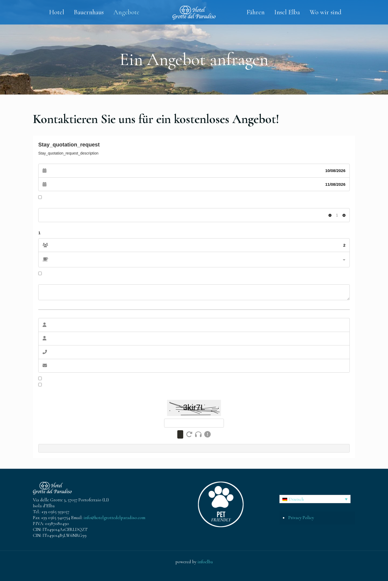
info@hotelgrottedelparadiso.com (114, 517)
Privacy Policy (301, 517)
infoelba (205, 562)
